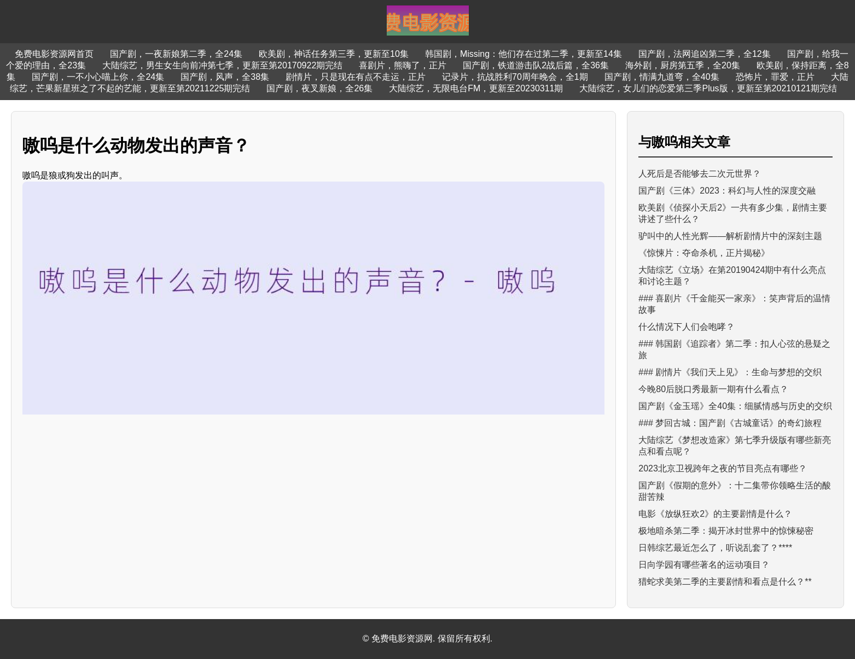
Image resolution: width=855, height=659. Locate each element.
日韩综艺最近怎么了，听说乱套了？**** (715, 547)
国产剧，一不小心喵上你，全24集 (98, 76)
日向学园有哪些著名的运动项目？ (704, 564)
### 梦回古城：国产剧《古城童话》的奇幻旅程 (730, 423)
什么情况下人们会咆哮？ (686, 326)
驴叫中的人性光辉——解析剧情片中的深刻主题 (730, 236)
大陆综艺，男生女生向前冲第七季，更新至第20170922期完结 (222, 65)
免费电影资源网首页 (54, 54)
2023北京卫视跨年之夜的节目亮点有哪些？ (722, 468)
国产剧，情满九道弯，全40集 (661, 76)
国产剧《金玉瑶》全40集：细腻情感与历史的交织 (735, 406)
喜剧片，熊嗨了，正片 (402, 65)
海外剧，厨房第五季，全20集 (682, 65)
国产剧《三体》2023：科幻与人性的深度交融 (727, 190)
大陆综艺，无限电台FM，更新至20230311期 (476, 88)
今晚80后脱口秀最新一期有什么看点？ (713, 389)
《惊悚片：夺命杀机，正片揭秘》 (704, 253)
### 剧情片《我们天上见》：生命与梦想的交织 (730, 372)
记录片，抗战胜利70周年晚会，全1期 (515, 76)
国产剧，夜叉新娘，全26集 (319, 88)
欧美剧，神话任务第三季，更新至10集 (334, 54)
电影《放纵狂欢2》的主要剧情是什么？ (715, 513)
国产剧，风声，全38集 (225, 76)
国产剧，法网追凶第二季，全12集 (704, 54)
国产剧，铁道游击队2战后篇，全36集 (536, 65)
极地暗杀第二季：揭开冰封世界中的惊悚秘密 (725, 530)
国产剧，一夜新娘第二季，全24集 (176, 54)
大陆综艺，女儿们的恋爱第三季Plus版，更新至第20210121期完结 (707, 88)
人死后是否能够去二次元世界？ (699, 173)
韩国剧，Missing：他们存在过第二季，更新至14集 (523, 54)
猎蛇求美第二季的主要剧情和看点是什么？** (724, 581)
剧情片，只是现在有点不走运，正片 (356, 76)
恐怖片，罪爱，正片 (775, 76)
